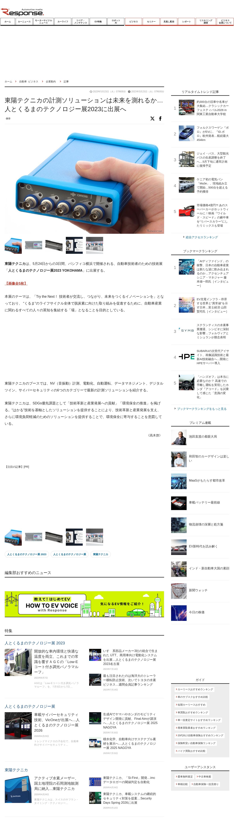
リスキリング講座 (205, 21)
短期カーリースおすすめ (191, 704)
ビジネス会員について (225, 21)
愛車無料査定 (185, 776)
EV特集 (98, 21)
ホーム (7, 21)
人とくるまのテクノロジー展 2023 (26, 554)
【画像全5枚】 (16, 283)
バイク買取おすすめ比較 (191, 750)
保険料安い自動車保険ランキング (197, 743)
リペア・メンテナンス (80, 21)
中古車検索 (204, 776)
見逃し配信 (169, 21)
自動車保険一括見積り (206, 784)
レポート (186, 21)
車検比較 (183, 784)
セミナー (151, 21)
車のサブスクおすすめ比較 (193, 696)
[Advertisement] (76, 347)
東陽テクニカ (100, 554)
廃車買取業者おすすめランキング (197, 727)
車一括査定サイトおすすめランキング (199, 720)
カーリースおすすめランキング (195, 689)
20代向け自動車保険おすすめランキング (200, 735)
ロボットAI (116, 21)
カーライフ (62, 21)
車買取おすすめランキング (193, 712)
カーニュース (24, 21)
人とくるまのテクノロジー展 (69, 554)
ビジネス (133, 21)
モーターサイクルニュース (43, 21)
